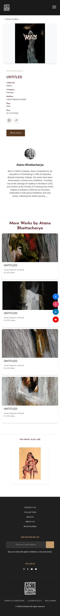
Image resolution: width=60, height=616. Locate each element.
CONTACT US (30, 508)
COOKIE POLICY (35, 601)
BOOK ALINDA (30, 527)
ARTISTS (30, 517)
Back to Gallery (11, 19)
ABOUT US (30, 522)
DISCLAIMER (50, 601)
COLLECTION (30, 512)
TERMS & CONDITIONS (14, 601)
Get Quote (15, 133)
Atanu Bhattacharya (14, 71)
